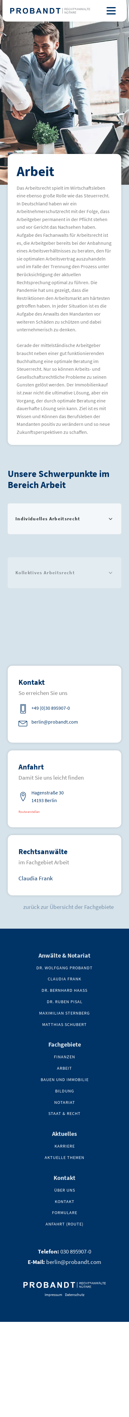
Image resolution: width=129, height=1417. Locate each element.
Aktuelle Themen (64, 1157)
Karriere (64, 1146)
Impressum (53, 1294)
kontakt (65, 1201)
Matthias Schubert (64, 1024)
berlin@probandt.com (73, 1262)
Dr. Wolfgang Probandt (64, 968)
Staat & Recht (64, 1113)
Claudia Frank (35, 878)
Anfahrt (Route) (64, 1224)
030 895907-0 (75, 1251)
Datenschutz (74, 1294)
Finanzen (64, 1057)
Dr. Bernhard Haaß (64, 990)
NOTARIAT (64, 1102)
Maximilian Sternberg (64, 1013)
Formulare (64, 1212)
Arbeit (64, 1068)
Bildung (64, 1091)
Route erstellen (29, 811)
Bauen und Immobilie (65, 1079)
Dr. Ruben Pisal (65, 1001)
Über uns (64, 1190)
